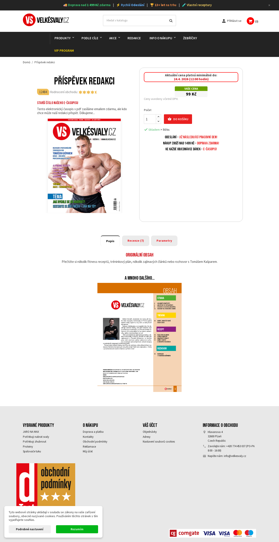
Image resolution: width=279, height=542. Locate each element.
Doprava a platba (93, 432)
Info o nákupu (161, 38)
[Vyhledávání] (139, 20)
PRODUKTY (62, 38)
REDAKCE (134, 38)
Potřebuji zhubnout (34, 441)
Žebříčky (190, 38)
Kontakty (88, 437)
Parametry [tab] (164, 241)
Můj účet (88, 451)
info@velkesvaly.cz (235, 456)
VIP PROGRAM (64, 50)
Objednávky (150, 432)
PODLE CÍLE (90, 38)
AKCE (113, 38)
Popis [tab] (110, 241)
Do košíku (178, 119)
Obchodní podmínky (95, 441)
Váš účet (150, 425)
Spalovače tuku (32, 451)
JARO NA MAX (31, 432)
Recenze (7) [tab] (136, 241)
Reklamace (89, 446)
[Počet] (150, 119)
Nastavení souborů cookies (159, 441)
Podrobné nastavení (29, 529)
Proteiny (28, 446)
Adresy (146, 437)
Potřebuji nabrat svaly (36, 437)
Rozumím (77, 529)
